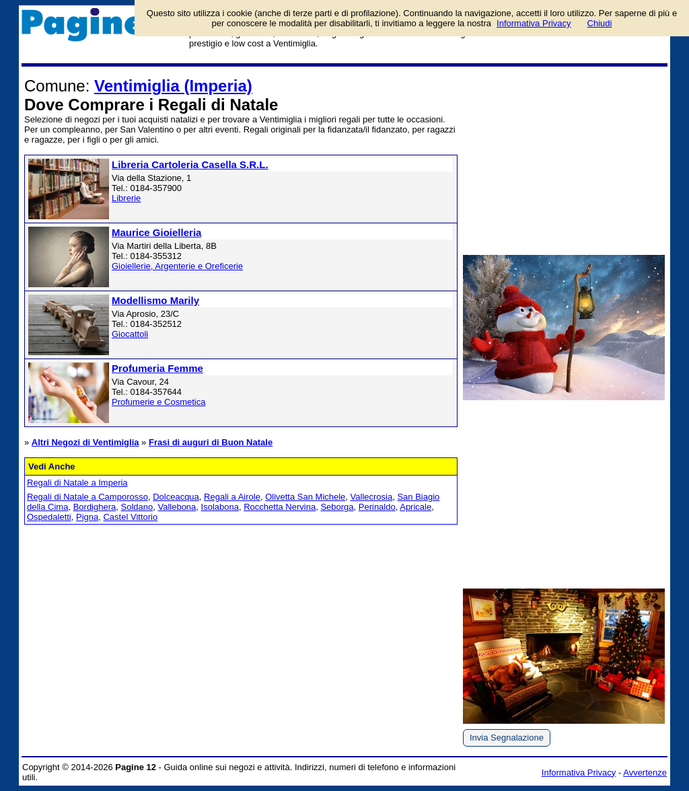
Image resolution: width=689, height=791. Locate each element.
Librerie (126, 198)
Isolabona (220, 507)
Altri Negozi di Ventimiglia (85, 442)
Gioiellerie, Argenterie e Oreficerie (177, 266)
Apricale (415, 507)
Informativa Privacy (579, 772)
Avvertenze (645, 772)
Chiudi (599, 23)
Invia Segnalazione (507, 737)
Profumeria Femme (157, 368)
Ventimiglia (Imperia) (173, 86)
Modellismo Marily (155, 300)
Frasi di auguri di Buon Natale (211, 442)
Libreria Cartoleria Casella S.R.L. (190, 164)
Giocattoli (130, 334)
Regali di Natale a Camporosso (87, 497)
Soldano (137, 507)
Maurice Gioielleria (156, 232)
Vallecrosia (372, 497)
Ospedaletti (49, 517)
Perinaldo (377, 507)
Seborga (336, 507)
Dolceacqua (176, 497)
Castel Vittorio (130, 517)
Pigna (87, 517)
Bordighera (94, 507)
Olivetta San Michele (305, 497)
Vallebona (176, 507)
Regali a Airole (232, 497)
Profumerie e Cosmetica (158, 402)
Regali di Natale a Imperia (77, 483)
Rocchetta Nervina (280, 507)
